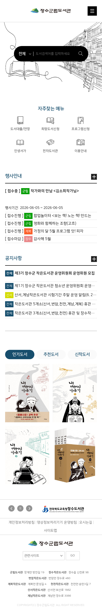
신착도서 (82, 354)
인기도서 (19, 354)
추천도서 (50, 354)
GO (72, 555)
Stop (20, 508)
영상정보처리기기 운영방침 (57, 522)
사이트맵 (50, 530)
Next (29, 509)
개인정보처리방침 (22, 522)
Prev (12, 509)
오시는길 (85, 522)
